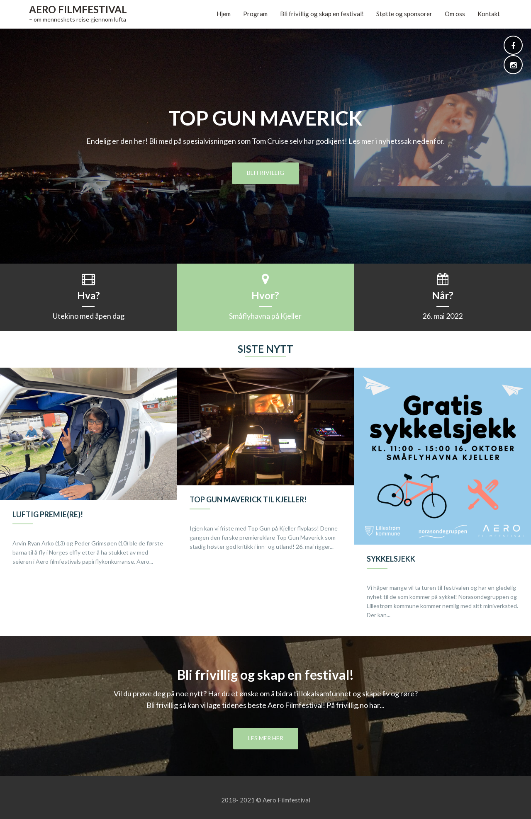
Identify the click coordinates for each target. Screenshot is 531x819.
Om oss (455, 13)
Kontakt (488, 13)
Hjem (224, 13)
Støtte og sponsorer (404, 13)
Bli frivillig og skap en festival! (322, 13)
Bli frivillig (265, 172)
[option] (88, 475)
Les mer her (265, 737)
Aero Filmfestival (78, 9)
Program (255, 13)
